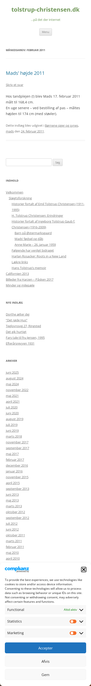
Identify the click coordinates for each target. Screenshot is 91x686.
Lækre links (20, 262)
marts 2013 (14, 506)
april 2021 (13, 401)
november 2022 (17, 390)
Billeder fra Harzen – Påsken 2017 (29, 279)
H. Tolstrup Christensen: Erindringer (37, 215)
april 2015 (13, 483)
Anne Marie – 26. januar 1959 (35, 244)
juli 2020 (11, 407)
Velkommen (14, 192)
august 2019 (14, 419)
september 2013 (17, 488)
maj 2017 (12, 454)
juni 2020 (12, 413)
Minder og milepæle (20, 285)
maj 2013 (12, 500)
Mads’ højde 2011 (25, 73)
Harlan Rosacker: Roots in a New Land (39, 256)
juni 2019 (12, 430)
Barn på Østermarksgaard (33, 233)
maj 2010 (12, 552)
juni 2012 (12, 529)
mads (10, 131)
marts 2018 (14, 436)
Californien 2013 (17, 273)
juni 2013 (12, 494)
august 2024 (14, 378)
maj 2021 (12, 395)
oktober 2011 (15, 535)
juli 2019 (11, 425)
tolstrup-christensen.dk (45, 9)
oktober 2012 (15, 512)
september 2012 (17, 518)
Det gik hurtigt (16, 332)
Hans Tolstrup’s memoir (29, 268)
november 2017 (17, 442)
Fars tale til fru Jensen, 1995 (25, 337)
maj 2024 (12, 384)
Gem (45, 674)
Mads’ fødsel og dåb (29, 239)
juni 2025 (12, 372)
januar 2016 (14, 471)
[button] (83, 569)
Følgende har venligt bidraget (33, 250)
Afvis (45, 661)
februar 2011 (15, 547)
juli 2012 (11, 523)
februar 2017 (15, 459)
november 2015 (17, 477)
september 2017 (17, 448)
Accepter (45, 648)
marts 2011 (14, 541)
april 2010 (13, 558)
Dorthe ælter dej (17, 314)
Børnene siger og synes (61, 125)
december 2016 (17, 465)
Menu (45, 32)
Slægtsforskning (20, 198)
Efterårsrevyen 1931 (20, 343)
